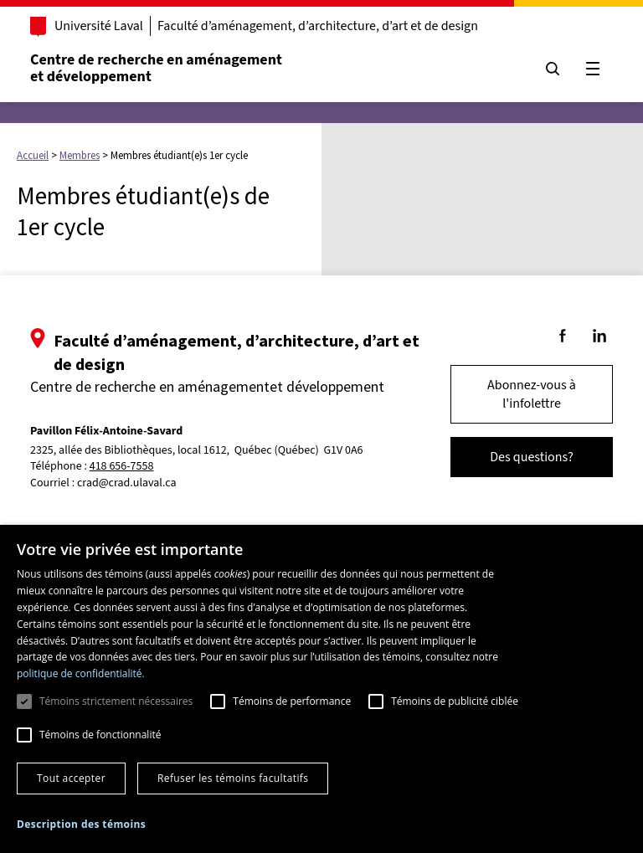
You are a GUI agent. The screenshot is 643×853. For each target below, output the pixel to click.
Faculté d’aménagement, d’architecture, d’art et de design (317, 26)
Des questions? (532, 457)
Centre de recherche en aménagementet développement (156, 68)
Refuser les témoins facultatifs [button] (232, 778)
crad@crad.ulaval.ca (127, 483)
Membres (79, 155)
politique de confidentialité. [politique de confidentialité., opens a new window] (81, 673)
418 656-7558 (122, 467)
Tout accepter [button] (71, 778)
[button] (81, 824)
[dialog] (321, 689)
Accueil (33, 155)
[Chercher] (552, 69)
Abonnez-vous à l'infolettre (531, 394)
